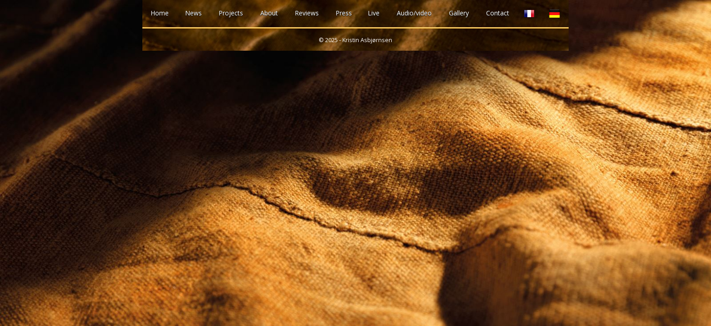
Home (160, 13)
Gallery (459, 13)
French (529, 13)
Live (374, 13)
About (269, 13)
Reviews (307, 13)
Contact (497, 13)
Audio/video (414, 13)
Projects (231, 13)
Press (344, 13)
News (193, 13)
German (554, 13)
